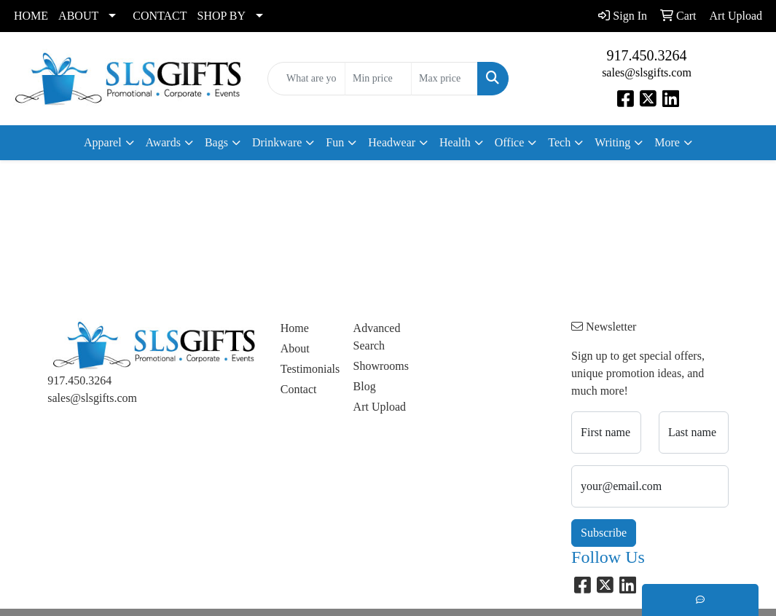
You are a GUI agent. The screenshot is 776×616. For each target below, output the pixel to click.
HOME (31, 15)
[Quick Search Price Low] (378, 78)
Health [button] (455, 142)
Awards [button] (163, 142)
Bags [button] (216, 142)
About (295, 348)
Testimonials (308, 369)
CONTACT (160, 15)
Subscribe (604, 532)
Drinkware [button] (277, 142)
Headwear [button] (391, 142)
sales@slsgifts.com (646, 72)
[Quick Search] (306, 78)
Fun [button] (335, 142)
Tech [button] (559, 142)
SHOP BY (221, 15)
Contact (299, 389)
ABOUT (78, 15)
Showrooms (381, 366)
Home (295, 328)
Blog (364, 386)
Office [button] (510, 142)
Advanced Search (377, 337)
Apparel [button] (103, 142)
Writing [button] (612, 142)
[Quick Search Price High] (444, 78)
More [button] (667, 142)
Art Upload (379, 406)
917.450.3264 (647, 55)
